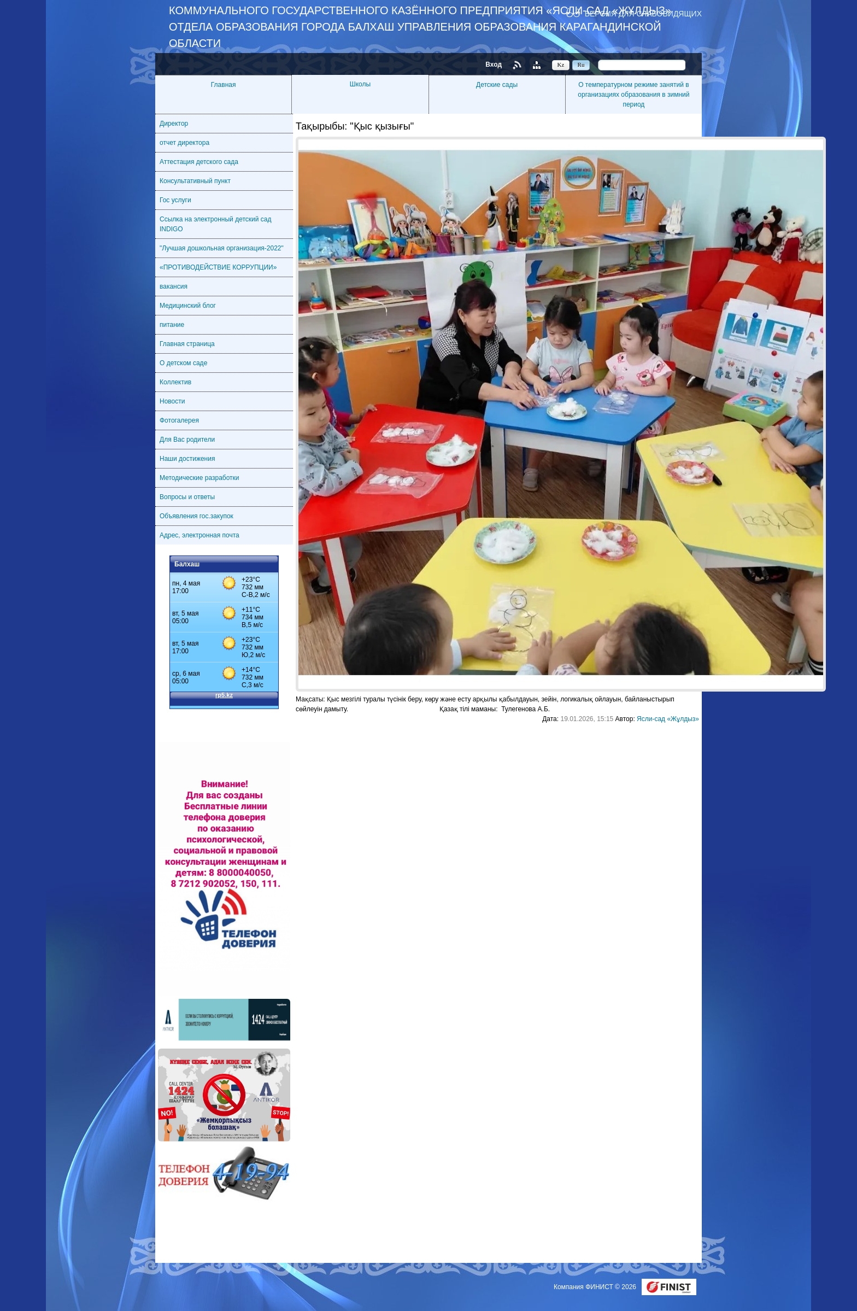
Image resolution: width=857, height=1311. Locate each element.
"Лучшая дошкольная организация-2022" (222, 248)
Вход (493, 64)
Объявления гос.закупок (196, 516)
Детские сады (497, 85)
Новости (172, 401)
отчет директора (184, 143)
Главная (223, 85)
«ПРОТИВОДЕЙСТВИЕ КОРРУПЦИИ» (218, 267)
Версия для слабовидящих (643, 13)
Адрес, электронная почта (199, 535)
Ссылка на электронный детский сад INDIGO (215, 224)
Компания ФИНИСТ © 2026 (596, 1287)
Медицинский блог (188, 305)
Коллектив (175, 382)
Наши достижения (187, 459)
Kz (561, 64)
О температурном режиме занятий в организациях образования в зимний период (633, 94)
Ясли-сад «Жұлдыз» (668, 719)
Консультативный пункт (195, 181)
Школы (360, 84)
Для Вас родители (187, 439)
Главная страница (187, 344)
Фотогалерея (179, 420)
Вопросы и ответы (187, 497)
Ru (581, 64)
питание (172, 325)
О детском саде (183, 363)
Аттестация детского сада (199, 162)
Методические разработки (199, 478)
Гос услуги (175, 200)
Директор (174, 123)
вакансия (173, 286)
